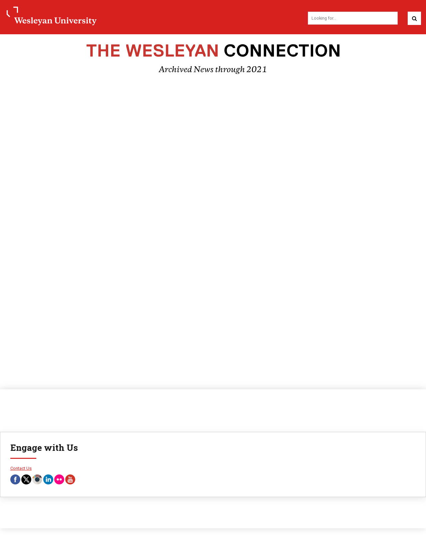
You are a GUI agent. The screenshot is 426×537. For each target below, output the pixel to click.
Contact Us (21, 466)
